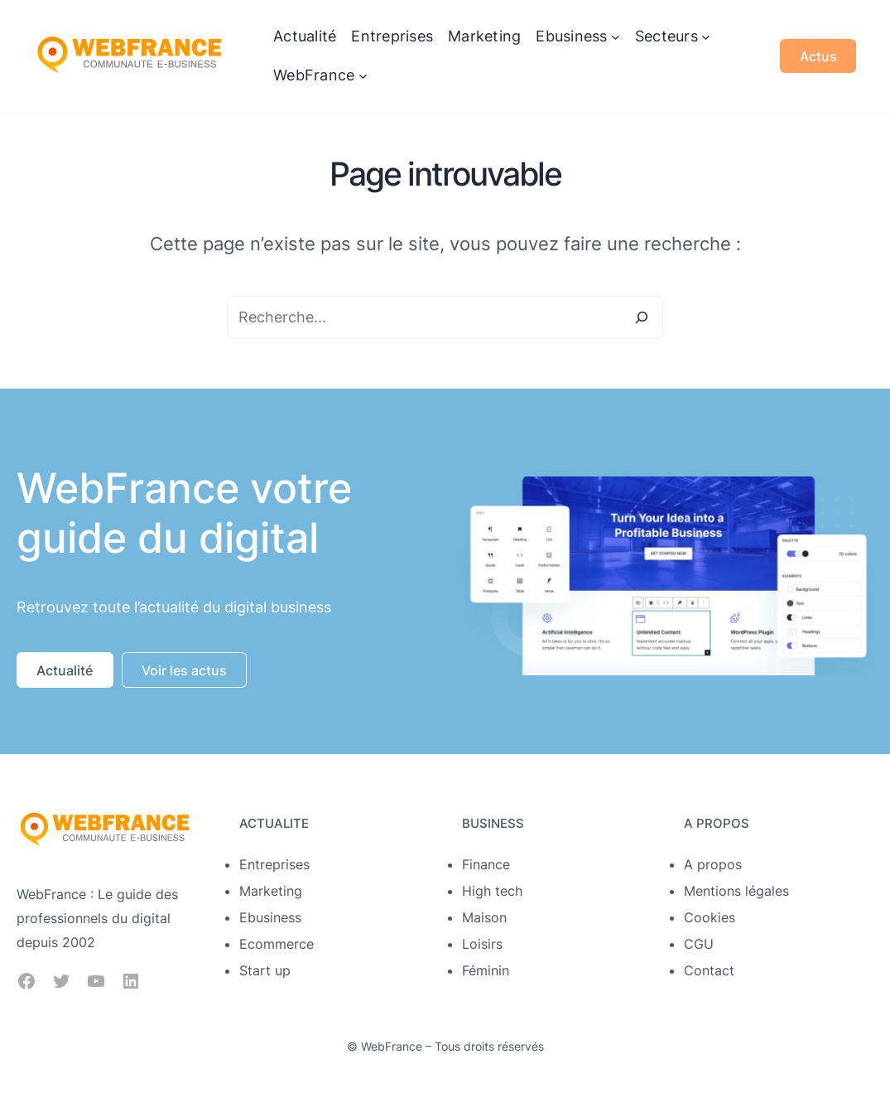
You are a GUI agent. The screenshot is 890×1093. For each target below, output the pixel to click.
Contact (709, 970)
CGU (699, 944)
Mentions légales (736, 891)
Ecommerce (276, 944)
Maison (484, 917)
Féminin (485, 970)
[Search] (641, 317)
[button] (65, 670)
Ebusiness (270, 917)
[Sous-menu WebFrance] (363, 75)
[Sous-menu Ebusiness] (615, 36)
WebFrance (391, 1046)
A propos (713, 864)
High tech (492, 891)
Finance (486, 864)
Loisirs (482, 944)
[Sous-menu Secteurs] (705, 36)
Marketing (270, 891)
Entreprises (274, 864)
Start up (265, 970)
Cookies (709, 917)
